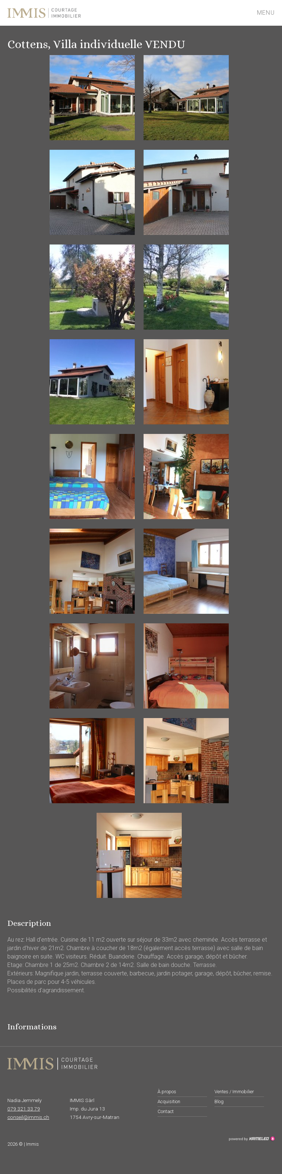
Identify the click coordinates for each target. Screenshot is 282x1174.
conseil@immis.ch (28, 1117)
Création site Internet (251, 1138)
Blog (219, 1101)
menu (269, 12)
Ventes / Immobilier (234, 1091)
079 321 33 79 (23, 1109)
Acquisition (169, 1101)
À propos (167, 1091)
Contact (166, 1111)
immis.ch (67, 13)
